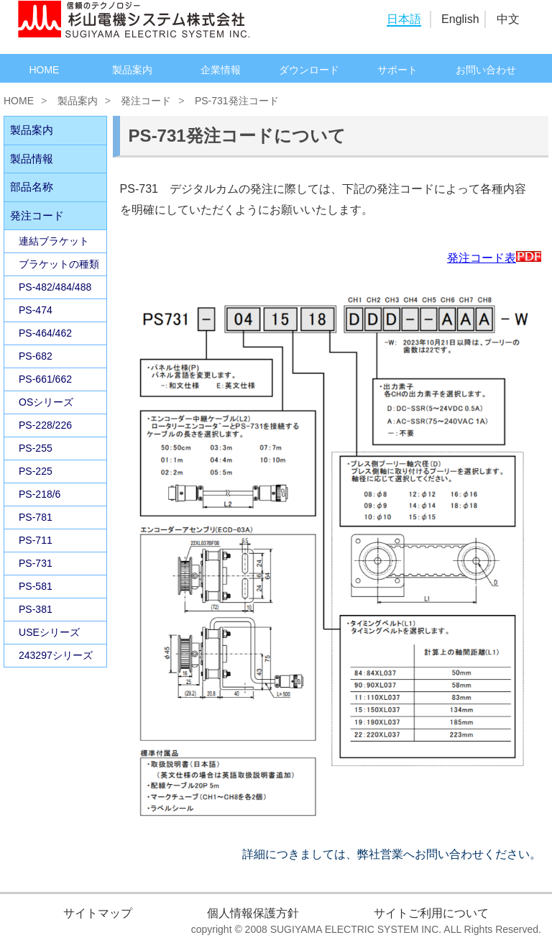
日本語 (404, 19)
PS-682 (35, 356)
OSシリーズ (46, 402)
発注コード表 (494, 258)
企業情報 (221, 70)
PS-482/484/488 (55, 287)
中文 (508, 19)
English (460, 19)
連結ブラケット (54, 241)
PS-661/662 (45, 379)
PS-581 (35, 586)
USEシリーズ (49, 632)
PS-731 (35, 563)
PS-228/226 (45, 425)
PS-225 (35, 471)
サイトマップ (97, 913)
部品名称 (31, 187)
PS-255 (35, 448)
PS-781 (35, 517)
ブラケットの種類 (59, 264)
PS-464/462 (45, 333)
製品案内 (132, 70)
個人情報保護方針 (253, 913)
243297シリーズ (56, 655)
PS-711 (35, 540)
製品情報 (31, 158)
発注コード (146, 100)
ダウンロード (309, 70)
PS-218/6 (39, 494)
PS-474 (35, 310)
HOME (44, 70)
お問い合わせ (486, 70)
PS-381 (35, 609)
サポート (397, 70)
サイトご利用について (431, 913)
